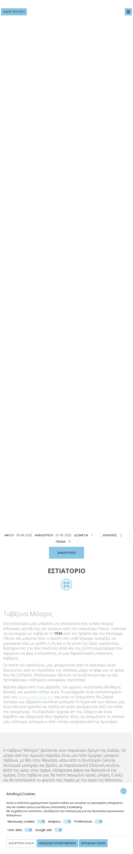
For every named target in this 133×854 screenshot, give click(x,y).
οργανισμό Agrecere (35, 696)
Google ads (48, 830)
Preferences (88, 821)
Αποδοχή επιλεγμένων (57, 843)
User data (20, 830)
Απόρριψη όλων (21, 843)
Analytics (59, 821)
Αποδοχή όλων (93, 843)
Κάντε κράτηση (14, 12)
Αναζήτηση (66, 553)
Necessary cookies (26, 821)
